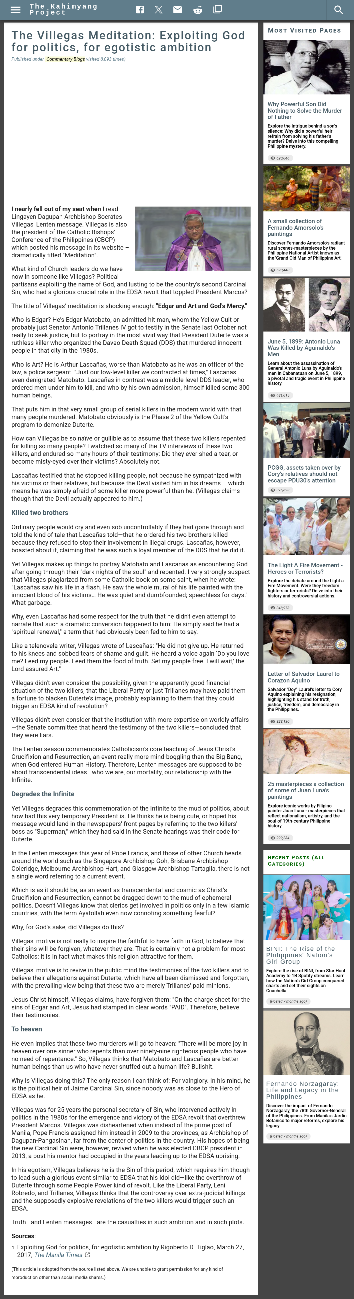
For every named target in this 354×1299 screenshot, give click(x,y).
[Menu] (15, 10)
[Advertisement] (131, 133)
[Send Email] (177, 9)
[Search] (338, 10)
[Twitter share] (158, 9)
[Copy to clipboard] (198, 10)
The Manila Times (58, 1254)
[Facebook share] (139, 9)
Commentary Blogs (66, 59)
